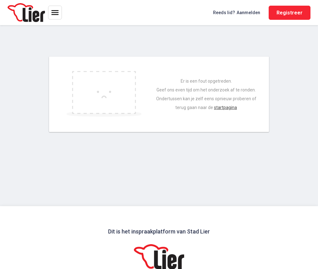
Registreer (290, 13)
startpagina (225, 107)
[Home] (26, 12)
